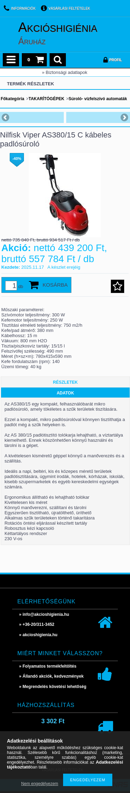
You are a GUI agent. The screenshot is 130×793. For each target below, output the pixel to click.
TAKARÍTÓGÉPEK (46, 98)
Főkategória (12, 98)
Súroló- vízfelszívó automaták (98, 98)
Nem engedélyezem (39, 783)
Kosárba (55, 285)
